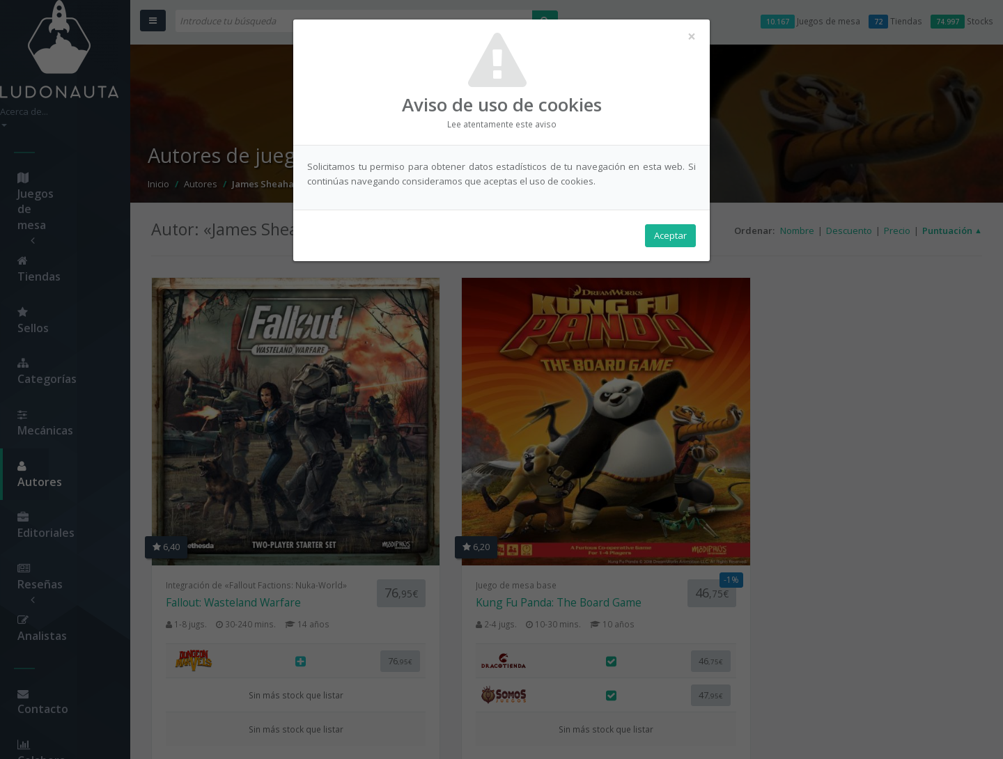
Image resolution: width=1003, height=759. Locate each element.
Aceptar (670, 237)
